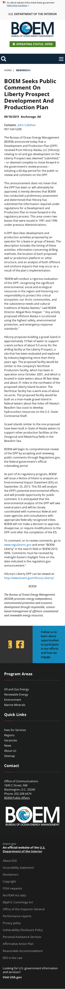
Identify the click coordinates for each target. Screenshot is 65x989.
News (7, 745)
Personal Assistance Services (22, 937)
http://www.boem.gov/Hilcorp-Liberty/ (29, 578)
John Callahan (27, 125)
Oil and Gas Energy (16, 689)
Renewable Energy (16, 694)
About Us (10, 751)
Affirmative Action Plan (18, 944)
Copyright (9, 881)
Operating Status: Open (34, 44)
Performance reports (17, 916)
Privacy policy (12, 923)
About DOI (10, 861)
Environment (12, 700)
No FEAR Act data (14, 895)
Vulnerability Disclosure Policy (23, 930)
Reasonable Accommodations (23, 951)
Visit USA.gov (12, 977)
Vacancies (10, 740)
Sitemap (9, 756)
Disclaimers (10, 874)
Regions (9, 735)
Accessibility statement (18, 868)
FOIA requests (12, 888)
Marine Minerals (14, 705)
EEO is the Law (12, 958)
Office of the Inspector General (24, 909)
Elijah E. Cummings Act (18, 902)
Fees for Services (15, 730)
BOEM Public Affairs (17, 798)
